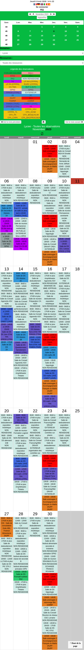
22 (42, 40)
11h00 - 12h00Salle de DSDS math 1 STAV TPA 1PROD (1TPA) (20, 474)
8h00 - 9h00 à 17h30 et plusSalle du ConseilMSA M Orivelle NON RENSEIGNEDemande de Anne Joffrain (64, 155)
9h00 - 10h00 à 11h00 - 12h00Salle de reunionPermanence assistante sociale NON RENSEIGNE (64, 214)
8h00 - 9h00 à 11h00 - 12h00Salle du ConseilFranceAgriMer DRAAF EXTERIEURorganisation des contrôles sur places (49, 425)
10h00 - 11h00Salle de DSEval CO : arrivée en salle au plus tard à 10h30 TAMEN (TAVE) (20, 209)
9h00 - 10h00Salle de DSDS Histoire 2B (21, 336)
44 (6, 27)
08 (35, 181)
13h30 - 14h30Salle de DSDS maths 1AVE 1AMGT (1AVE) (49, 374)
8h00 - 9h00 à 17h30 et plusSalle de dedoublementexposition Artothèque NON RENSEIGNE (6, 194)
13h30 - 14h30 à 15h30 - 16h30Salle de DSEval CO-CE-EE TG (20, 244)
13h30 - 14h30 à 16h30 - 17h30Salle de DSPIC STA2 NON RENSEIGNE (49, 628)
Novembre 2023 (42, 14)
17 (66, 36)
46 (6, 36)
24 (66, 40)
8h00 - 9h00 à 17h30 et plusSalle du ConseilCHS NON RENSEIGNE (49, 327)
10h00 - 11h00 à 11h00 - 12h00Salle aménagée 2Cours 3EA (50, 151)
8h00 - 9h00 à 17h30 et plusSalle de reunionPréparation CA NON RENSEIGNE (35, 300)
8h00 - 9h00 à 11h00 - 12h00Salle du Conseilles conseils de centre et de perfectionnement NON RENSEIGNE (20, 304)
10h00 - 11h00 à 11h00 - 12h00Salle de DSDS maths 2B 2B (49, 352)
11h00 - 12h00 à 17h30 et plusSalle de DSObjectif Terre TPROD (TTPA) (49, 474)
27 (18, 44)
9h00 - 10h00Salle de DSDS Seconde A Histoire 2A (6, 211)
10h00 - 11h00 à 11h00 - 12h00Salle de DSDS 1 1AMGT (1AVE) (7, 315)
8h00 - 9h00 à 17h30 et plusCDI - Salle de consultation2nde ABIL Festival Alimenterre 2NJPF (6, 527)
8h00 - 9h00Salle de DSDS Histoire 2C (21, 277)
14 (30, 36)
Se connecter (42, 7)
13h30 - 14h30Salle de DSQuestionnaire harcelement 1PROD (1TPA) (21, 347)
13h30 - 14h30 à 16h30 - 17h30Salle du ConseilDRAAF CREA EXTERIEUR (49, 244)
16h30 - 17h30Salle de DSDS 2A (6, 346)
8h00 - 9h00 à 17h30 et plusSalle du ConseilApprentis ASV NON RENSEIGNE (6, 300)
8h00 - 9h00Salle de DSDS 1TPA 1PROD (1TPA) (21, 419)
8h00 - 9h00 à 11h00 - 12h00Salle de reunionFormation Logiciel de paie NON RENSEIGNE (20, 431)
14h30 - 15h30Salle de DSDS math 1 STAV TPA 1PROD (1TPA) (49, 401)
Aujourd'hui (42, 18)
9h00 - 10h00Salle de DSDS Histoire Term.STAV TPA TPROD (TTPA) (35, 329)
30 (54, 44)
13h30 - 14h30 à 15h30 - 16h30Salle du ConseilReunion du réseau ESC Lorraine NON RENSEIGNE (49, 614)
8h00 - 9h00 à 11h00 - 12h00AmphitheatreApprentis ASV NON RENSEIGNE (20, 289)
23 (54, 40)
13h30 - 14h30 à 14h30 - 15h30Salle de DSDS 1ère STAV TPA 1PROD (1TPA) (7, 331)
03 (64, 142)
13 (18, 36)
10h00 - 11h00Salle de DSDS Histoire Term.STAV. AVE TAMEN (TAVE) (35, 342)
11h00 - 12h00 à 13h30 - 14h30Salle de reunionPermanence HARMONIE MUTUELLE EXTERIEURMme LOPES (20, 227)
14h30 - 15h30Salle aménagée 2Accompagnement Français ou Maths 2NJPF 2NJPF (50, 165)
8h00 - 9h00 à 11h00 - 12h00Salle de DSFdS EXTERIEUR (64, 278)
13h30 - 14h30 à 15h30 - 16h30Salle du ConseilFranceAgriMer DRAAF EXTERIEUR (49, 487)
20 (18, 40)
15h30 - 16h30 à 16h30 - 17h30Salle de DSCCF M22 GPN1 (6, 240)
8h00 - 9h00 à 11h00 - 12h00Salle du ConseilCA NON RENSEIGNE (20, 523)
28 (30, 44)
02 (50, 142)
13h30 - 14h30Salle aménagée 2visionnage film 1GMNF (50, 601)
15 (42, 36)
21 (30, 40)
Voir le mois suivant (74, 122)
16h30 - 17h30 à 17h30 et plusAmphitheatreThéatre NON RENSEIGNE (20, 373)
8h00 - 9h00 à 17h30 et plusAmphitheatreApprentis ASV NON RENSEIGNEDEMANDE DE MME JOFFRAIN (49, 280)
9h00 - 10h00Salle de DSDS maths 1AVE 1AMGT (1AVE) (21, 462)
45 (6, 31)
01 (35, 142)
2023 (48, 129)
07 (21, 181)
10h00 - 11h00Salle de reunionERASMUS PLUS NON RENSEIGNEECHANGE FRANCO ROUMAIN (49, 563)
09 (50, 181)
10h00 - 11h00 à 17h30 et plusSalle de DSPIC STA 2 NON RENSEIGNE (7, 565)
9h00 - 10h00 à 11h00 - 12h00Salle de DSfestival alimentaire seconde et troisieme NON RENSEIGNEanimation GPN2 (49, 545)
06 (6, 181)
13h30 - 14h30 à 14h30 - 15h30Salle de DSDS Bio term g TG (6, 225)
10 (66, 31)
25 (78, 40)
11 (78, 31)
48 (6, 44)
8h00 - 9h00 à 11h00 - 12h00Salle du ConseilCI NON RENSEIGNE (49, 190)
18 (78, 36)
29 (42, 44)
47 (6, 40)
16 (54, 36)
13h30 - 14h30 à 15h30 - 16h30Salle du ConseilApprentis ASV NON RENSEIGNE (20, 360)
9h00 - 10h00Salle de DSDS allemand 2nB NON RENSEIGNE (6, 442)
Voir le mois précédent (10, 122)
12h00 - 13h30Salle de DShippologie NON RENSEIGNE (64, 171)
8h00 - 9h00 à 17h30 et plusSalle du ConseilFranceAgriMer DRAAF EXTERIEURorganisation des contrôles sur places (35, 446)
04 (77, 142)
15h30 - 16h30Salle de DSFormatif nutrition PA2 (20, 575)
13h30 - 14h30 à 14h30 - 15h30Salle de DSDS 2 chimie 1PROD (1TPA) (64, 245)
